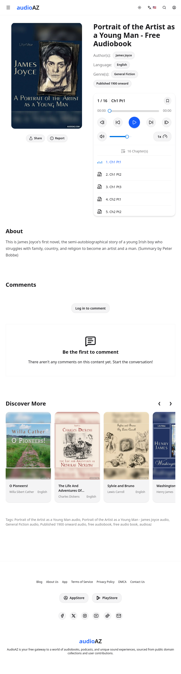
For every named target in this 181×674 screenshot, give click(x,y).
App (64, 582)
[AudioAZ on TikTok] (107, 616)
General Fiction (124, 74)
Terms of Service (82, 582)
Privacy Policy (106, 582)
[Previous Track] (102, 122)
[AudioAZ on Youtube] (96, 616)
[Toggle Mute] (102, 136)
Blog (39, 582)
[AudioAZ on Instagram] (85, 616)
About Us (52, 582)
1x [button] (162, 136)
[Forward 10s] (151, 122)
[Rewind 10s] (118, 122)
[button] (8, 7)
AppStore (73, 598)
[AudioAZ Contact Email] (119, 616)
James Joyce (124, 55)
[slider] (109, 111)
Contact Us (137, 582)
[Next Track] (166, 122)
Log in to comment (90, 308)
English (122, 65)
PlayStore (106, 598)
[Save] (167, 101)
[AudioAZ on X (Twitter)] (73, 616)
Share (35, 138)
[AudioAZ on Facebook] (62, 616)
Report (57, 138)
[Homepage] (28, 7)
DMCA (122, 582)
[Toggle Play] (134, 122)
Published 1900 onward (112, 83)
